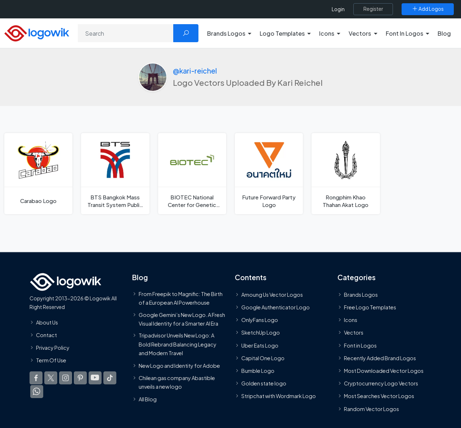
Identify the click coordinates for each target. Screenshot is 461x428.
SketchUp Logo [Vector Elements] (260, 333)
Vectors (353, 333)
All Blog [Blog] (148, 399)
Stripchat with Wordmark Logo (278, 396)
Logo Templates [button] (282, 33)
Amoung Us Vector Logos (272, 294)
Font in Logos (360, 345)
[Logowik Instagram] (65, 377)
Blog (444, 33)
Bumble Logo (257, 370)
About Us (47, 322)
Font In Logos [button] (404, 33)
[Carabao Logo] (38, 173)
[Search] (126, 33)
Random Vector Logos (371, 409)
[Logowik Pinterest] (80, 377)
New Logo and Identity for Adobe (179, 365)
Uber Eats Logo (259, 345)
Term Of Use (51, 360)
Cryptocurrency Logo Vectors (381, 383)
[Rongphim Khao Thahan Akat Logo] (346, 173)
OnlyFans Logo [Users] (259, 320)
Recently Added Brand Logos (380, 358)
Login (338, 9)
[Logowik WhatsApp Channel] (36, 391)
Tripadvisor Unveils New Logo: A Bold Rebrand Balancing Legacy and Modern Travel (177, 344)
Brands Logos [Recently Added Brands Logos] (361, 294)
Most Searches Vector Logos (379, 396)
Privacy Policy (53, 347)
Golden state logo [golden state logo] (263, 383)
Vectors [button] (360, 33)
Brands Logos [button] (226, 33)
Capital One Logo (263, 358)
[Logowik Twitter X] (50, 377)
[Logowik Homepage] (36, 32)
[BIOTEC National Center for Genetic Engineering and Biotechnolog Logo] (192, 173)
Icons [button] (326, 33)
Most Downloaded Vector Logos (384, 370)
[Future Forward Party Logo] (269, 173)
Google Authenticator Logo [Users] (275, 307)
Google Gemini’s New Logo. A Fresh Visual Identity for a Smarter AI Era (182, 319)
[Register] (373, 9)
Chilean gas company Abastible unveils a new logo (177, 382)
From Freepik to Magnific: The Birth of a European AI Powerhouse (181, 298)
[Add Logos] (428, 9)
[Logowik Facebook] (36, 377)
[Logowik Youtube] (95, 377)
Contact (46, 335)
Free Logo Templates (370, 307)
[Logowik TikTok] (109, 377)
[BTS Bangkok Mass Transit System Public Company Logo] (115, 173)
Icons (350, 320)
